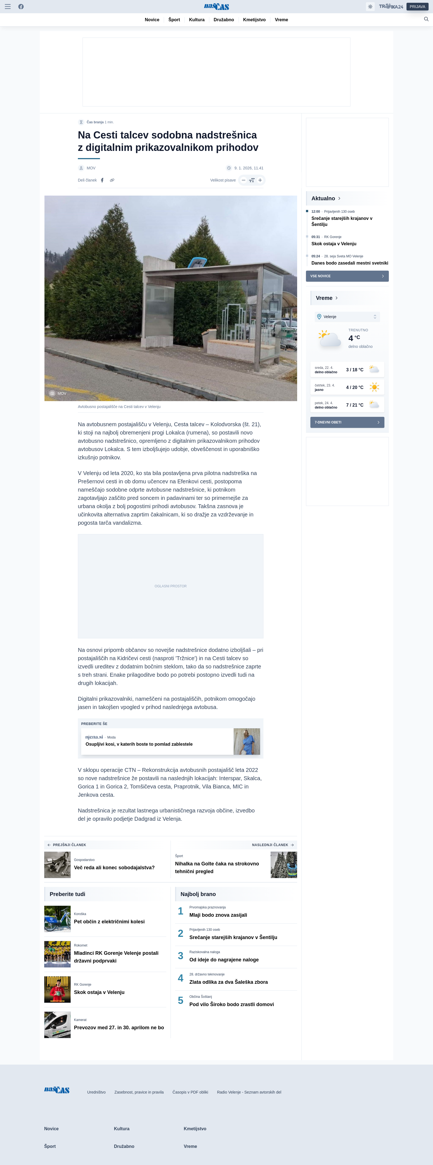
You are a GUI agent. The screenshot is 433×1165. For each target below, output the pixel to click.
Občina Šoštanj (200, 997)
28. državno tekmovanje (207, 974)
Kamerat (80, 1020)
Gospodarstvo (84, 860)
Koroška (80, 914)
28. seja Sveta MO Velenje (343, 256)
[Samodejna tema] (370, 6)
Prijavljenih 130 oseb (204, 930)
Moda (111, 737)
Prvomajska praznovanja (207, 907)
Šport (179, 856)
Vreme (324, 298)
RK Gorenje (82, 985)
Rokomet (80, 945)
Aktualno (323, 198)
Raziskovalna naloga (204, 952)
